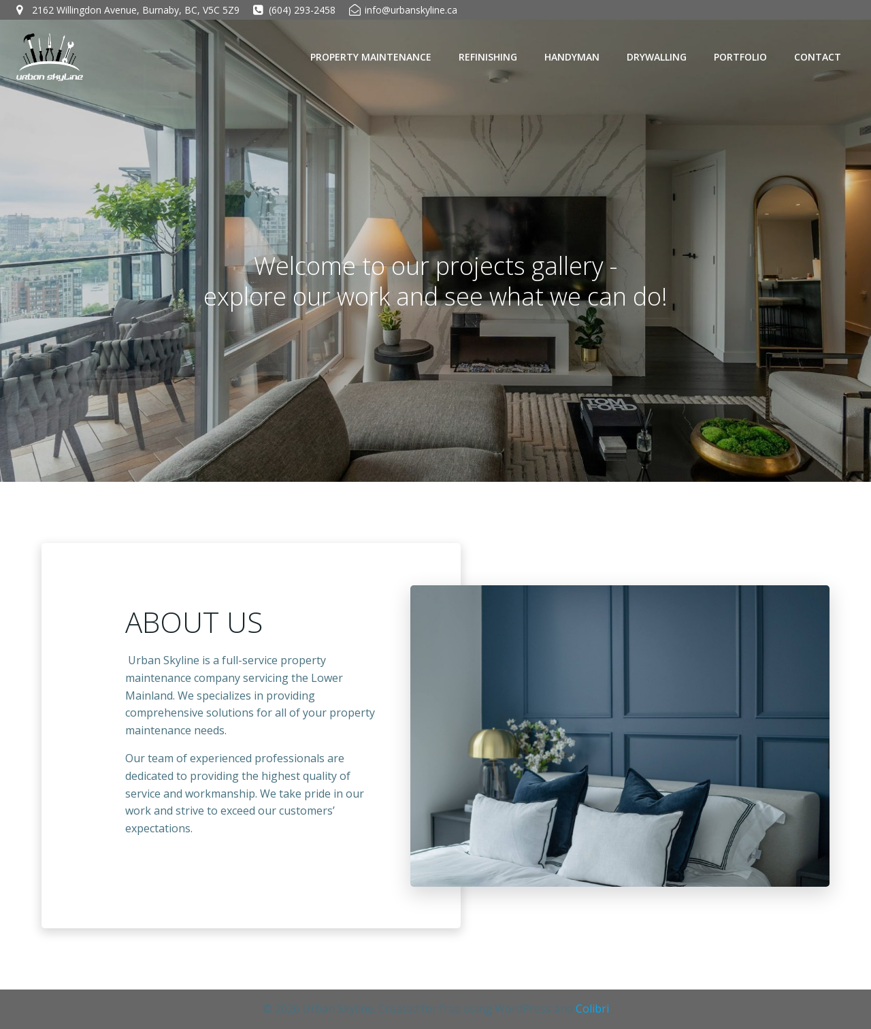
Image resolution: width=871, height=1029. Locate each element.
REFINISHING (488, 56)
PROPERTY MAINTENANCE (370, 56)
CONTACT (817, 56)
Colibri (592, 1008)
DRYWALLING (657, 56)
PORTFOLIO (740, 56)
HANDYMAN (571, 56)
